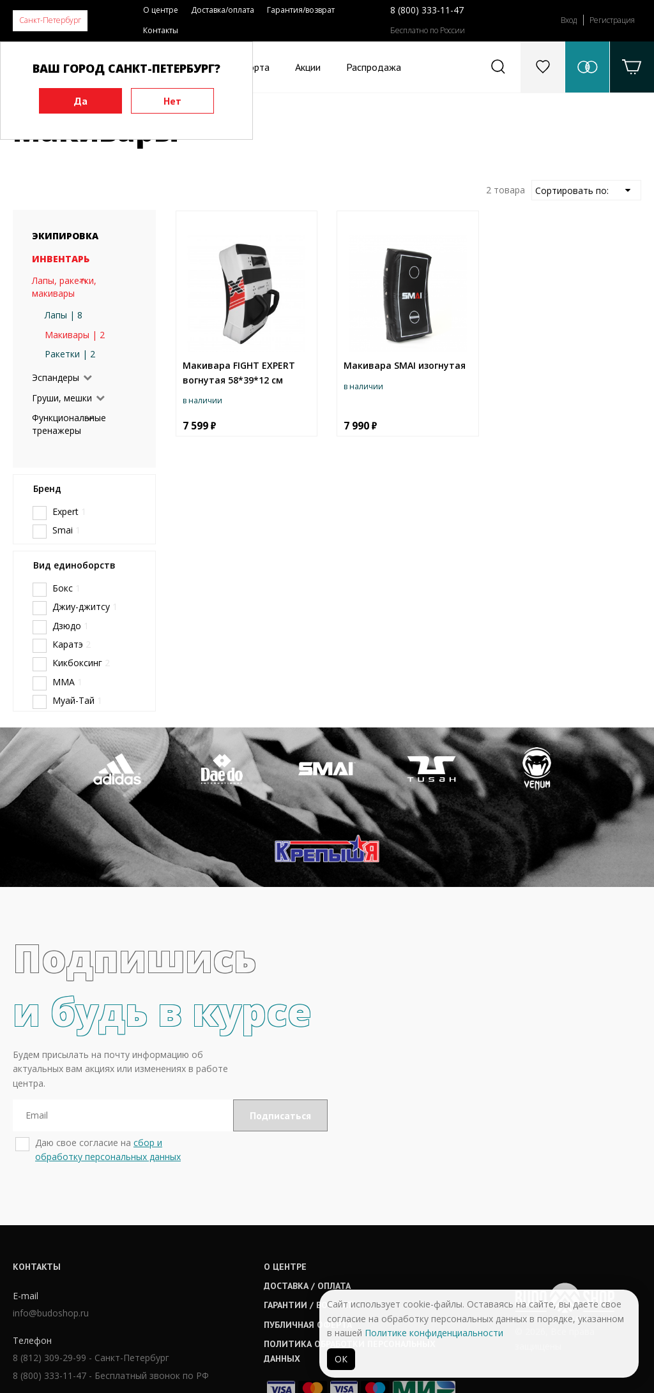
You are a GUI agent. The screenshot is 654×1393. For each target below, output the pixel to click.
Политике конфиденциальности (434, 1333)
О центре (160, 9)
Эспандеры (55, 377)
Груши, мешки (62, 398)
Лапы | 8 (63, 315)
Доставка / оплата (307, 1205)
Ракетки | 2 (70, 354)
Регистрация (612, 20)
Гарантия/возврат (301, 9)
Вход (569, 20)
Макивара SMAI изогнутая (405, 365)
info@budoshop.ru (51, 1232)
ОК (341, 1359)
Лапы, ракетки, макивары (64, 286)
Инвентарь (60, 259)
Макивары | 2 (75, 335)
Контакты (160, 30)
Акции (308, 67)
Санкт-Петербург (50, 20)
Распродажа (373, 67)
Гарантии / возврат (309, 1224)
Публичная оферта (308, 1244)
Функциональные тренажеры (69, 424)
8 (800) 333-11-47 (427, 10)
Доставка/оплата (222, 9)
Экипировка (65, 236)
